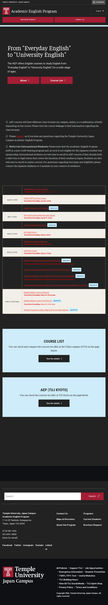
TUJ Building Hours (68, 579)
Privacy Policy (66, 587)
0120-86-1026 (9, 531)
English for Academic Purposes (35, 241)
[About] (23, 80)
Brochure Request (93, 525)
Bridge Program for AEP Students (36, 208)
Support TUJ (76, 568)
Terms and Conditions (86, 587)
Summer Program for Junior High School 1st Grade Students (46, 310)
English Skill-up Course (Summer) (36, 292)
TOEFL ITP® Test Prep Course (35, 198)
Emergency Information (71, 572)
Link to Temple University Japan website (27, 575)
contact (20, 136)
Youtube (39, 545)
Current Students (92, 519)
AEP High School (30, 232)
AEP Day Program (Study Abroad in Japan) (39, 215)
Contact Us (62, 513)
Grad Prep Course (30, 250)
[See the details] (54, 350)
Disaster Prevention (95, 572)
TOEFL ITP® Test (67, 575)
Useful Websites (87, 575)
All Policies (61, 568)
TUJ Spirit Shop (94, 583)
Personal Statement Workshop (35, 225)
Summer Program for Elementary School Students (42, 260)
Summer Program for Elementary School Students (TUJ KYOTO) (48, 269)
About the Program (66, 525)
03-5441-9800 (9, 534)
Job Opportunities (94, 568)
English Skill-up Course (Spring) (36, 189)
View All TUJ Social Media (71, 583)
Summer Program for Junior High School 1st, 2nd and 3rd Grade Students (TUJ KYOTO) (56, 285)
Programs (88, 513)
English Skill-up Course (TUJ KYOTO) (43, 300)
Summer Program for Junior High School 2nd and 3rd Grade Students (49, 276)
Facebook (7, 545)
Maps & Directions (65, 519)
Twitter (17, 545)
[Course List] (56, 80)
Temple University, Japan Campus (16, 2)
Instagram (28, 545)
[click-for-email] (9, 538)
